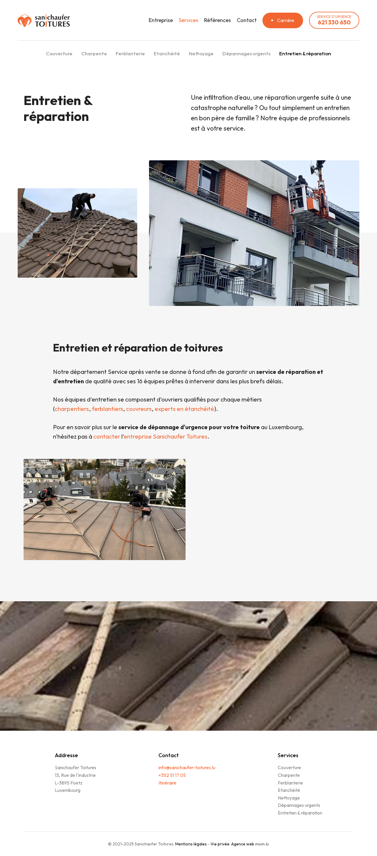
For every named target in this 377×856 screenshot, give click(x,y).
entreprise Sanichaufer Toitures (165, 436)
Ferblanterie (130, 53)
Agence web (242, 844)
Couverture (59, 53)
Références (217, 20)
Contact (247, 20)
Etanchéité (167, 53)
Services (188, 20)
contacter (107, 436)
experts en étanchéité (184, 408)
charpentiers (72, 408)
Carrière (285, 20)
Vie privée (220, 844)
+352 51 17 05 (172, 775)
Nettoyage (201, 53)
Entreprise (161, 20)
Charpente (94, 53)
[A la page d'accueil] (44, 20)
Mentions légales (191, 844)
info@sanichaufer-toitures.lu (186, 767)
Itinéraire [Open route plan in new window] (167, 783)
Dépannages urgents (246, 53)
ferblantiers (107, 408)
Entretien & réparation (305, 53)
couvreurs (139, 408)
